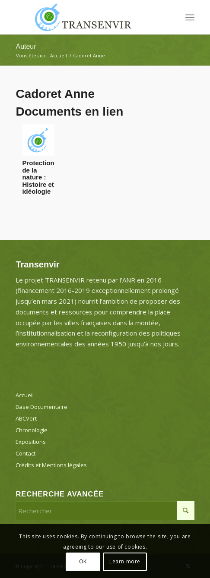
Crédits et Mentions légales (51, 465)
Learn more (124, 561)
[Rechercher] (105, 510)
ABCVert (26, 418)
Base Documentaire (41, 407)
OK (83, 561)
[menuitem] (189, 17)
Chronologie (32, 430)
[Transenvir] (87, 17)
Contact (25, 453)
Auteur (26, 46)
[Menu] (189, 17)
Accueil (25, 395)
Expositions (31, 442)
